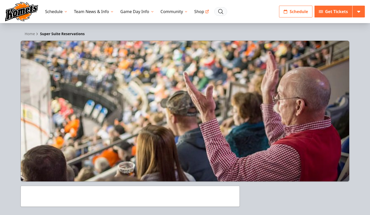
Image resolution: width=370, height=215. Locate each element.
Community (174, 11)
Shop (201, 11)
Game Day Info (137, 11)
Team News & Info (94, 11)
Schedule (56, 11)
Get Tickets (333, 11)
